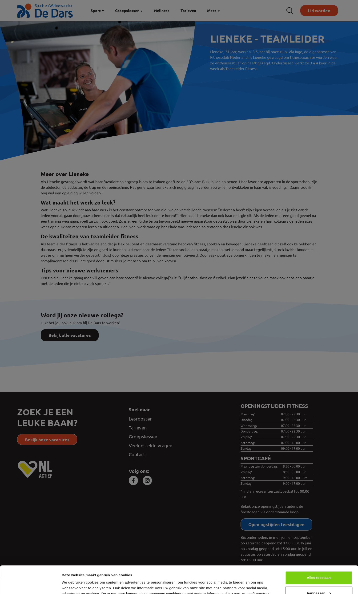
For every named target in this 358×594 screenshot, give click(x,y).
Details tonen (73, 585)
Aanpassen (319, 565)
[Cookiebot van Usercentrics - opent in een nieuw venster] (30, 584)
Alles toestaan (319, 550)
